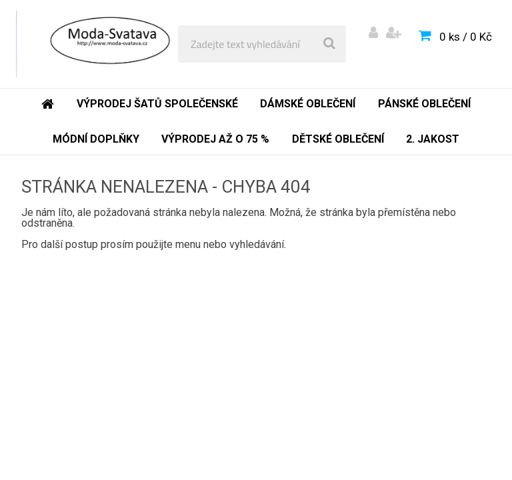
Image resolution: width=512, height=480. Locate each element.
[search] (329, 44)
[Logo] (107, 44)
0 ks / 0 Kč (465, 36)
